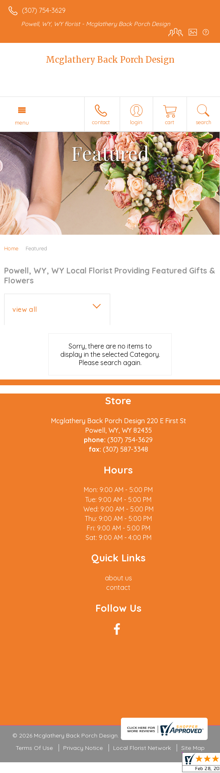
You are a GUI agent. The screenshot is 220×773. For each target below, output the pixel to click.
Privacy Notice (83, 748)
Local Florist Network (142, 748)
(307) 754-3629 (44, 10)
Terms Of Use (34, 748)
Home (11, 248)
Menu (22, 122)
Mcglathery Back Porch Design (110, 59)
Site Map (193, 748)
